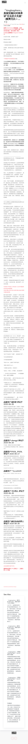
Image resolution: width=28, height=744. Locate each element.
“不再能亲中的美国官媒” (9, 58)
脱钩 (20, 24)
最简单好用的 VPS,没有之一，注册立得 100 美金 (13, 569)
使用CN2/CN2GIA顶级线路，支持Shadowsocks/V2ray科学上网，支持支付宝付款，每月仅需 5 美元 (14, 29)
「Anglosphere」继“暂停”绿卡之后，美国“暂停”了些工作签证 (13, 601)
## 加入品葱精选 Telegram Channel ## (13, 33)
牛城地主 (9, 703)
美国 (22, 24)
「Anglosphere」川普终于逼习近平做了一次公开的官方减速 (13, 653)
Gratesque (7, 24)
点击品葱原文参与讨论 (9, 566)
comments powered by (10, 586)
